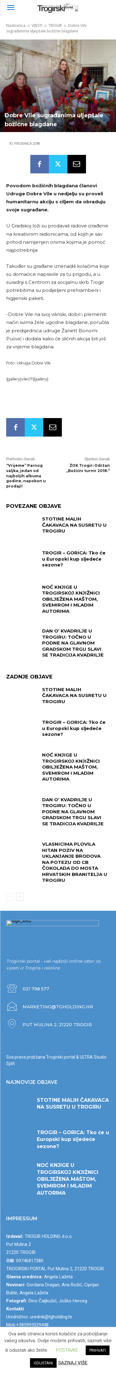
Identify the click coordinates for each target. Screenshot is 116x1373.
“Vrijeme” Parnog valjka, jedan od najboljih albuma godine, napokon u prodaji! (26, 475)
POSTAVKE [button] (67, 1350)
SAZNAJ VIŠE (73, 1363)
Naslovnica (15, 25)
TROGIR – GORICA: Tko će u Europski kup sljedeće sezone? (73, 559)
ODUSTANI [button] (43, 1363)
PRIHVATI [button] (97, 1350)
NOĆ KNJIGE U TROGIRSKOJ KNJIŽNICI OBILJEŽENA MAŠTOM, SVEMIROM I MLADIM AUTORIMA (71, 599)
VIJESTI (37, 25)
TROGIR (55, 25)
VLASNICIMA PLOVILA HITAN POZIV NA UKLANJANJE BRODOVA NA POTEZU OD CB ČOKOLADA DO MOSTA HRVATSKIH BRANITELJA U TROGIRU (74, 862)
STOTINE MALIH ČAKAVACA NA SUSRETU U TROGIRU (74, 525)
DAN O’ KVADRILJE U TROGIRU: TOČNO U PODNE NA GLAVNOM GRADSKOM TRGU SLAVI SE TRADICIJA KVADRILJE (73, 643)
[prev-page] (10, 897)
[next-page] (20, 897)
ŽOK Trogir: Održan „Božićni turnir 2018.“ (88, 468)
